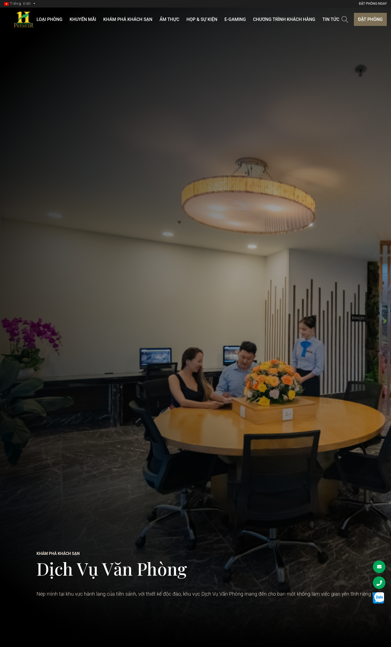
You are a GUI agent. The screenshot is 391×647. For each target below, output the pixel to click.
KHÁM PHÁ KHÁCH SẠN (133, 19)
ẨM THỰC (171, 19)
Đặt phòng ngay (373, 4)
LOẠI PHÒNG (62, 19)
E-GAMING (230, 19)
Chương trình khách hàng (275, 19)
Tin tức (318, 19)
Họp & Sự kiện (200, 19)
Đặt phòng (370, 19)
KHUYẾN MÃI (91, 19)
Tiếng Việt (18, 4)
